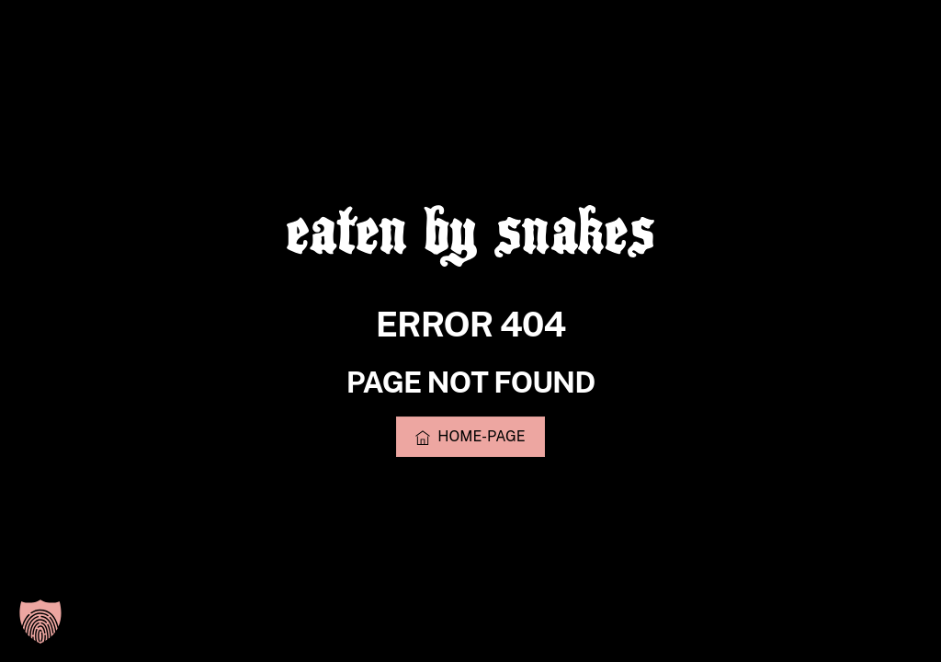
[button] (40, 621)
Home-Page (470, 437)
